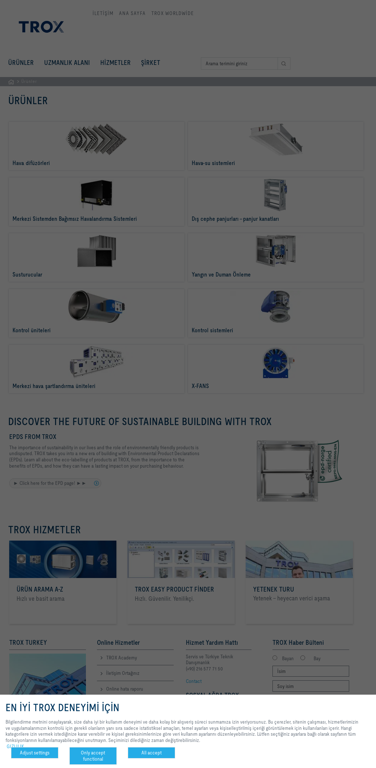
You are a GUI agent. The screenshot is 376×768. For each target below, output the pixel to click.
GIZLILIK (15, 746)
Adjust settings (35, 753)
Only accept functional (93, 756)
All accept (151, 753)
